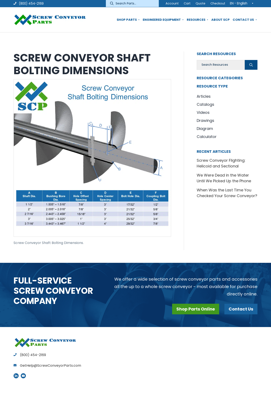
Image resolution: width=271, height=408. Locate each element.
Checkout (217, 3)
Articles (204, 96)
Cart (187, 3)
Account (172, 3)
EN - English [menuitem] (238, 3)
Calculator (207, 136)
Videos (203, 112)
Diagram (205, 128)
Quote (200, 3)
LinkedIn (16, 375)
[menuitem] (242, 3)
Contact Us (241, 309)
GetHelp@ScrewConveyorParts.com (50, 365)
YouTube (23, 375)
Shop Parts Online (195, 309)
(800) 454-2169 (29, 3)
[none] (242, 3)
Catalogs (205, 104)
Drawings (205, 120)
